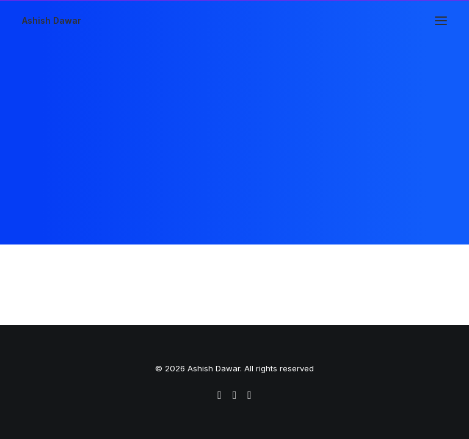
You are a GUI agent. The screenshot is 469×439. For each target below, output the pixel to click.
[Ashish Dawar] (51, 20)
